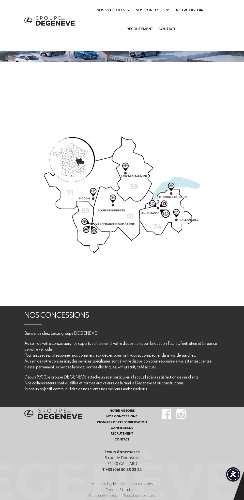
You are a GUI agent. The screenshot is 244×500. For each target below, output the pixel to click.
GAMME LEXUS (122, 428)
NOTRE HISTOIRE (191, 10)
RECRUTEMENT (139, 29)
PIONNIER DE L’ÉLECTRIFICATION (122, 422)
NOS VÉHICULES (110, 10)
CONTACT (166, 29)
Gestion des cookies (137, 483)
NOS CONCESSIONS (153, 10)
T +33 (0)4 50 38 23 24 (122, 469)
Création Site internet (122, 489)
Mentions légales (105, 483)
